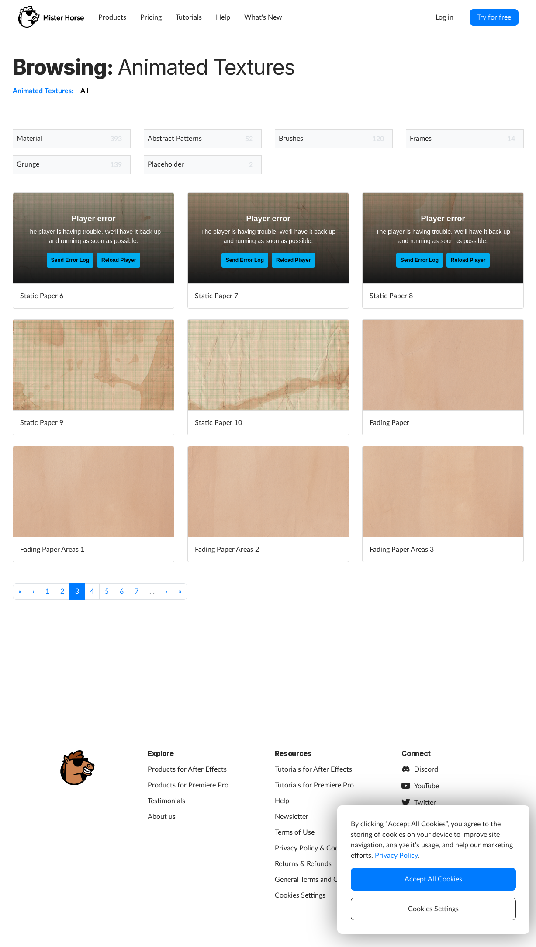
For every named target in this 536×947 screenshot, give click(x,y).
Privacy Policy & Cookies (313, 848)
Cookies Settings (300, 895)
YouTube (420, 786)
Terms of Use (295, 832)
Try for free (494, 17)
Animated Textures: (43, 90)
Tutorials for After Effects (313, 769)
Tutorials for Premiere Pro (314, 785)
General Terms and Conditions (321, 879)
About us (162, 816)
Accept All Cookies (433, 879)
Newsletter (291, 816)
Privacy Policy (396, 855)
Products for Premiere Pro (188, 785)
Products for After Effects (187, 769)
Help (223, 17)
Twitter (418, 803)
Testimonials (166, 800)
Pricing (151, 17)
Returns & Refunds (303, 863)
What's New (263, 17)
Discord (419, 769)
